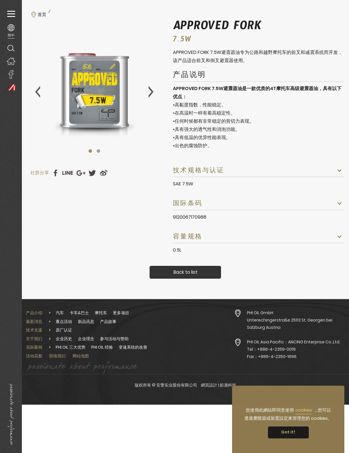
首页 (42, 14)
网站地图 (81, 356)
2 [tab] (98, 151)
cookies (303, 410)
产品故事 (108, 321)
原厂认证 (64, 330)
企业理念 (86, 339)
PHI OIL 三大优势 (70, 347)
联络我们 (57, 356)
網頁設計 (209, 385)
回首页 (11, 61)
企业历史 (64, 339)
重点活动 (64, 321)
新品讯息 (86, 321)
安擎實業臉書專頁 (11, 74)
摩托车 (101, 313)
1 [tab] (90, 151)
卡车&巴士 (79, 313)
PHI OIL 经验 (102, 347)
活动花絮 (34, 356)
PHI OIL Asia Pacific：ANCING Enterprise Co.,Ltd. (293, 342)
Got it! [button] (288, 432)
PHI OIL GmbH (260, 313)
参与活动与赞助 (114, 339)
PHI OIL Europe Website (11, 87)
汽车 (60, 313)
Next (151, 92)
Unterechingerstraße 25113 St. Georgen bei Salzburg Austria (289, 323)
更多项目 (121, 313)
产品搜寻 (11, 48)
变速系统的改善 (133, 347)
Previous (37, 92)
